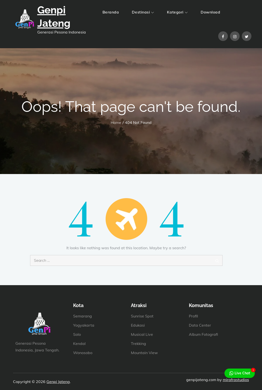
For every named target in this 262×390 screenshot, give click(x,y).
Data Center (200, 325)
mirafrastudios (236, 379)
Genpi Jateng (58, 381)
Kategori (177, 12)
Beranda (110, 12)
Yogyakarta (83, 325)
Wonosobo (82, 352)
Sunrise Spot (142, 316)
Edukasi (138, 325)
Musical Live (142, 334)
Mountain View (144, 352)
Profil (193, 316)
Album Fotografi (203, 334)
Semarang (82, 316)
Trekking (138, 343)
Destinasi (143, 12)
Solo (77, 334)
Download (210, 12)
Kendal (79, 343)
